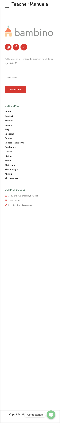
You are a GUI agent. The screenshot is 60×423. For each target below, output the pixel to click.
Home (8, 160)
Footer (8, 138)
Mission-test (11, 178)
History (8, 156)
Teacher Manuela (29, 4)
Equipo (8, 124)
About (8, 111)
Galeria (8, 151)
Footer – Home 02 (14, 142)
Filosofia (9, 133)
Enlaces (9, 120)
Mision (8, 173)
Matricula (10, 164)
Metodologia (11, 169)
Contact (9, 116)
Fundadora (10, 147)
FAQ (7, 129)
